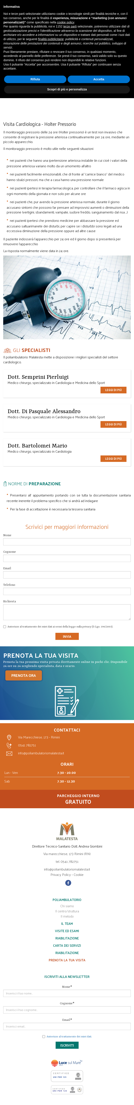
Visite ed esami (67, 931)
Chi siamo (67, 906)
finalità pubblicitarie (51, 39)
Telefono (9, 585)
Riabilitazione (67, 938)
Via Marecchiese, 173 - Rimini (32, 737)
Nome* (67, 987)
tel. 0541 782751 (67, 861)
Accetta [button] (98, 79)
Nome (7, 535)
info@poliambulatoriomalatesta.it (34, 753)
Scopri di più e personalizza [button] (67, 89)
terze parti (70, 26)
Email (7, 568)
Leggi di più (113, 389)
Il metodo (67, 916)
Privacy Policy (60, 874)
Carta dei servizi (67, 945)
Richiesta (9, 601)
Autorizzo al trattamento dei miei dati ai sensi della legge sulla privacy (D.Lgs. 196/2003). (58, 626)
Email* (67, 1020)
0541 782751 (20, 745)
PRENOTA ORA (23, 675)
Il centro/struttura (67, 911)
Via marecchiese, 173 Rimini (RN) (67, 854)
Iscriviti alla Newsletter (67, 976)
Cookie (79, 874)
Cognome (9, 552)
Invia (67, 636)
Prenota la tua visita (67, 960)
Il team (67, 923)
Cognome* (67, 1003)
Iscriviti (67, 1045)
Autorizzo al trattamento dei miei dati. (69, 1036)
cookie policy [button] (65, 22)
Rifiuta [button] (35, 79)
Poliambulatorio (67, 900)
